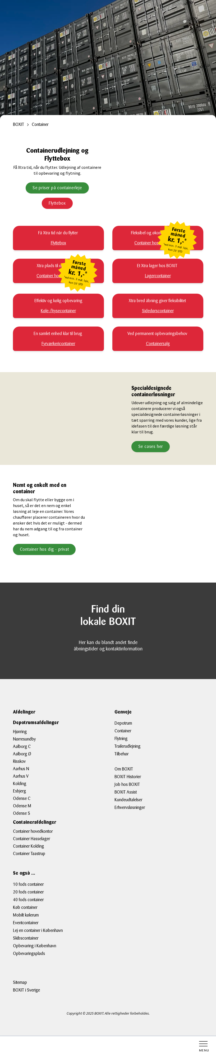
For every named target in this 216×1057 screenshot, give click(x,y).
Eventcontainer (25, 922)
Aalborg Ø (22, 753)
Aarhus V (21, 776)
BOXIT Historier (127, 776)
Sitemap (20, 982)
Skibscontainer (25, 938)
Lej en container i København (38, 930)
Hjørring (20, 731)
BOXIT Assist (125, 792)
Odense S (21, 813)
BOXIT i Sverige (26, 990)
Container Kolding (28, 846)
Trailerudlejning (127, 746)
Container (122, 730)
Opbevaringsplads (29, 953)
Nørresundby (24, 739)
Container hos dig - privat (44, 549)
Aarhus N (21, 768)
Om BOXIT (123, 769)
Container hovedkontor (33, 831)
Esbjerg (19, 791)
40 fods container (28, 899)
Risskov (19, 761)
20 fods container (28, 892)
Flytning (120, 738)
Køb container (25, 907)
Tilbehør (121, 753)
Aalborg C (22, 746)
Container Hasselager (31, 838)
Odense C (21, 798)
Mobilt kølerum (26, 915)
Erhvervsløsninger (129, 807)
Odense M (22, 805)
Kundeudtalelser (128, 799)
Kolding (19, 783)
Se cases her (150, 446)
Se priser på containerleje (57, 187)
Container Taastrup (29, 853)
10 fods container (28, 884)
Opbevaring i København (34, 945)
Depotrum (123, 723)
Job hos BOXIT (127, 784)
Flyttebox (57, 203)
